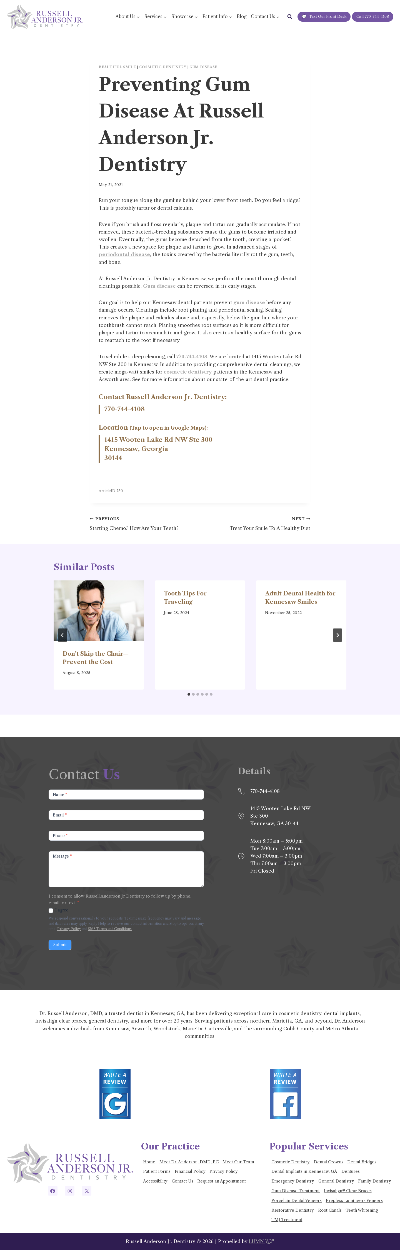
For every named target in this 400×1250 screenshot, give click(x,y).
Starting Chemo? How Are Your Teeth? (142, 523)
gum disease (249, 302)
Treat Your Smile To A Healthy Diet (257, 523)
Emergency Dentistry (292, 1181)
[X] (86, 1191)
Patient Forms (157, 1171)
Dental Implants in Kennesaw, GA (304, 1171)
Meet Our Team (238, 1161)
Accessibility (155, 1181)
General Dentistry (336, 1181)
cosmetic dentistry (188, 372)
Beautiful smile (117, 67)
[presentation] (99, 610)
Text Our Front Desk (324, 16)
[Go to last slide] (62, 635)
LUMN (261, 1241)
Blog (241, 16)
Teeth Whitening (362, 1210)
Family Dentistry (374, 1181)
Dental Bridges (361, 1161)
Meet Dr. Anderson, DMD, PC (189, 1161)
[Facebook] (53, 1191)
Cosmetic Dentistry (163, 67)
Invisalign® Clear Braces (348, 1190)
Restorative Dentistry (292, 1210)
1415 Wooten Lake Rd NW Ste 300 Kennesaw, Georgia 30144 (158, 449)
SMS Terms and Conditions (110, 929)
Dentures (350, 1171)
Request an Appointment (221, 1181)
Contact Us (182, 1181)
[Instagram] (69, 1191)
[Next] (337, 635)
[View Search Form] (290, 17)
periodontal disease (124, 254)
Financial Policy (190, 1171)
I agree (58, 910)
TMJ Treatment (286, 1219)
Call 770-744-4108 (372, 16)
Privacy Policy (69, 929)
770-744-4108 (191, 356)
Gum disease (203, 67)
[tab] (189, 694)
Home (149, 1161)
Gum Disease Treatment (295, 1190)
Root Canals (330, 1210)
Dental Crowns (328, 1161)
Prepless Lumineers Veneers (354, 1200)
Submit (60, 944)
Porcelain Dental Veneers (296, 1200)
